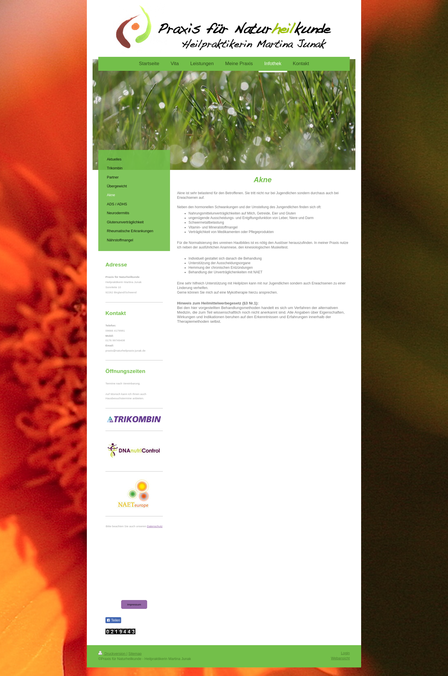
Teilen (113, 620)
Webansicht (340, 658)
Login (345, 653)
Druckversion (112, 654)
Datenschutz (154, 526)
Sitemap (134, 654)
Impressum (134, 604)
